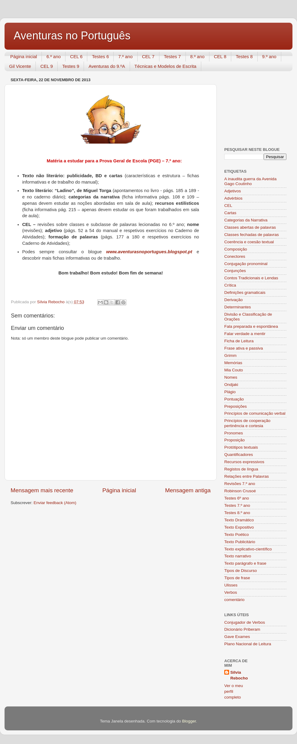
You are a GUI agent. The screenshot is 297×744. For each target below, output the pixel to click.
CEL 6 (76, 56)
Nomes (230, 377)
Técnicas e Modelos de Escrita (165, 66)
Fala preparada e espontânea (251, 326)
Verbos (230, 592)
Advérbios (233, 198)
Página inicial (23, 56)
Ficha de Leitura (239, 341)
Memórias (233, 362)
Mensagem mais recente (42, 490)
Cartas (230, 213)
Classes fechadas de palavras (251, 234)
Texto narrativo (237, 556)
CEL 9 (46, 66)
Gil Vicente (20, 66)
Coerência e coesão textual (249, 242)
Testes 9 (70, 66)
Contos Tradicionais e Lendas (251, 278)
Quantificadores (238, 454)
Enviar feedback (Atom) (55, 502)
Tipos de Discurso (240, 570)
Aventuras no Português (72, 35)
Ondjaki (231, 384)
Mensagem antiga (188, 490)
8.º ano (197, 56)
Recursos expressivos (244, 462)
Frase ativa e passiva (243, 348)
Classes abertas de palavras (250, 227)
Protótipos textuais (241, 447)
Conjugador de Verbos (244, 622)
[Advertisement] (254, 106)
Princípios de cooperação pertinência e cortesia (247, 423)
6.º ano (53, 56)
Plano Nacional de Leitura (247, 644)
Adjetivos (232, 191)
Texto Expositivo (239, 527)
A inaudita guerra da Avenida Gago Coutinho (250, 181)
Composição (235, 249)
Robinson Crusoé (240, 491)
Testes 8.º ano (237, 512)
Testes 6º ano (236, 498)
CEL (228, 205)
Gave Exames (237, 636)
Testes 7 (172, 56)
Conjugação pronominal (246, 263)
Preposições (235, 406)
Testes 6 (100, 56)
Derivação (233, 299)
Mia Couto (233, 370)
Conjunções (235, 270)
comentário (234, 599)
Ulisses (231, 585)
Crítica (230, 285)
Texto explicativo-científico (248, 549)
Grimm (230, 355)
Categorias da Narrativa (246, 220)
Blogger (189, 721)
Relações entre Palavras (246, 476)
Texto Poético (236, 534)
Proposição (234, 440)
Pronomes (233, 433)
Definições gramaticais (244, 292)
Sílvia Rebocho (239, 675)
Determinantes (237, 307)
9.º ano (269, 56)
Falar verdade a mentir (244, 333)
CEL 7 (148, 56)
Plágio (230, 392)
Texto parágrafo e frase (245, 563)
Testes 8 (244, 56)
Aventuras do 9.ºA (106, 66)
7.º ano (125, 56)
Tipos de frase (237, 578)
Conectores (234, 256)
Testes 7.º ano (237, 505)
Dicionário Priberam (242, 629)
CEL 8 (220, 56)
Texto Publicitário (239, 542)
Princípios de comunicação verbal (254, 413)
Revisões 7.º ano (239, 483)
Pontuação (234, 399)
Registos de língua (241, 469)
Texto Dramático (239, 520)
